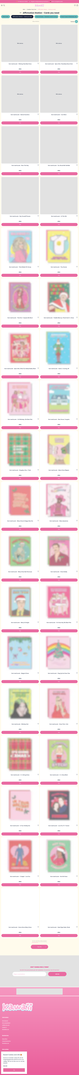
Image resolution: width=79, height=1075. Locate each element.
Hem (24, 9)
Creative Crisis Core (31, 9)
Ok (14, 1070)
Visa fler (41, 947)
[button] (74, 21)
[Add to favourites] (38, 63)
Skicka (57, 974)
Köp (20, 72)
